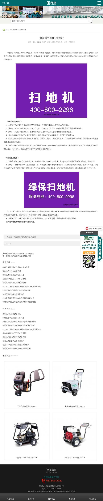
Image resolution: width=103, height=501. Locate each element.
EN (8, 3)
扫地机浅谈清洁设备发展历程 (20, 256)
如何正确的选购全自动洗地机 (13, 294)
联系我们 (51, 470)
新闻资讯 (14, 30)
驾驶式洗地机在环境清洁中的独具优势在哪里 (19, 302)
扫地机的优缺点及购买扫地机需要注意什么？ (19, 325)
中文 (3, 3)
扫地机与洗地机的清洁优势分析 (14, 283)
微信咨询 (31, 497)
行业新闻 (22, 30)
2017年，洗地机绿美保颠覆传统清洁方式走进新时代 (22, 286)
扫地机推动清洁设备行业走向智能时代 (17, 290)
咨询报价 (92, 497)
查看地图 (72, 497)
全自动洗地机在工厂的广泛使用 (14, 279)
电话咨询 (10, 497)
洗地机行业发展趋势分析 (12, 271)
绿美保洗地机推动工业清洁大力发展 (16, 267)
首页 (7, 30)
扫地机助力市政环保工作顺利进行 (21, 253)
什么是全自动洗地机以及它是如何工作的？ (18, 298)
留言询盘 (51, 497)
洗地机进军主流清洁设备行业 (13, 275)
